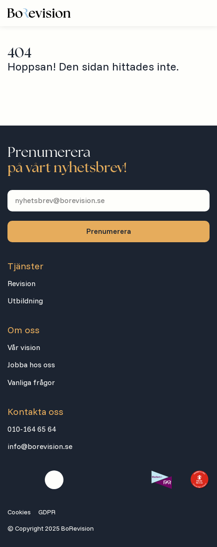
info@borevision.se (39, 446)
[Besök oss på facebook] (16, 479)
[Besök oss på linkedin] (54, 479)
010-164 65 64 (31, 429)
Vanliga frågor (31, 382)
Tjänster (25, 266)
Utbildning (25, 300)
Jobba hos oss (31, 364)
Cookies (19, 512)
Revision (21, 283)
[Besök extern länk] (161, 479)
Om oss (23, 330)
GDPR (47, 512)
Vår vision (23, 347)
